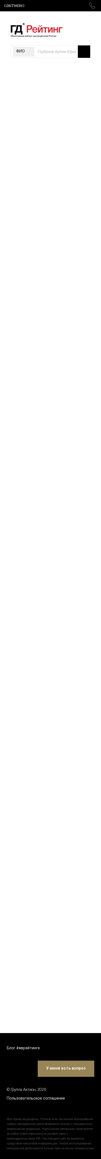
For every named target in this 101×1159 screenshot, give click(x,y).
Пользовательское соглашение (36, 1098)
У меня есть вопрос (66, 1068)
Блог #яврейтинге (23, 1048)
